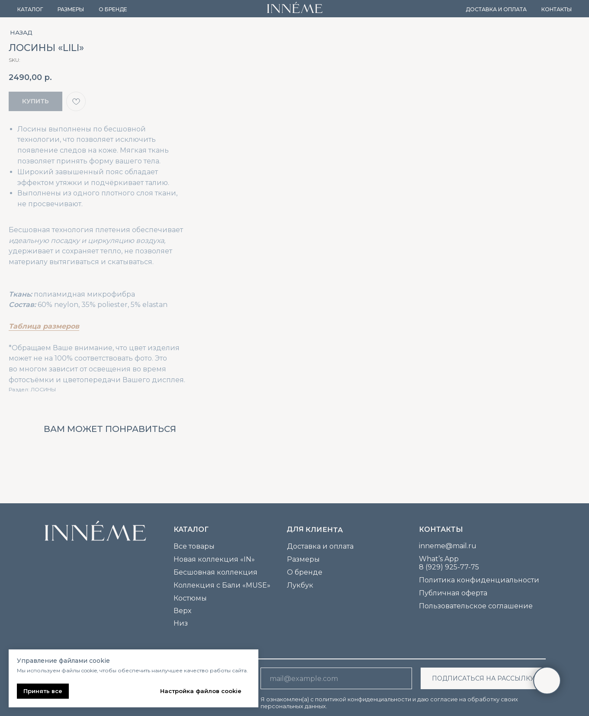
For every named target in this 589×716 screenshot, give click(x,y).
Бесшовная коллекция (215, 572)
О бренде (113, 9)
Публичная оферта (453, 593)
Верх (182, 611)
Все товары (194, 546)
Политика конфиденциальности (479, 580)
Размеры (71, 9)
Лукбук (300, 585)
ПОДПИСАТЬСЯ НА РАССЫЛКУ (483, 678)
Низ (181, 623)
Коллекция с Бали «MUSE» (222, 585)
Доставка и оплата (496, 9)
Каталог (30, 9)
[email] (336, 678)
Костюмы (190, 598)
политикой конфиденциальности (363, 699)
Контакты (556, 9)
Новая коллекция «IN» (214, 559)
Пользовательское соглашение (476, 606)
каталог (191, 529)
